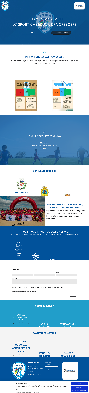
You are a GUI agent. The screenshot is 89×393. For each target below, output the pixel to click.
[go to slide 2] (44, 148)
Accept (79, 374)
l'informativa (20, 287)
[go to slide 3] (45, 148)
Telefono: (58, 273)
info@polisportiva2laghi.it (51, 366)
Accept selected (79, 378)
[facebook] (46, 370)
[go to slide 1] (43, 148)
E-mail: (35, 273)
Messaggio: (15, 278)
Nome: (13, 273)
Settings (60, 390)
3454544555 (48, 364)
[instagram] (48, 370)
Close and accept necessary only (79, 381)
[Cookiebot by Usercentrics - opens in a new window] (7, 391)
